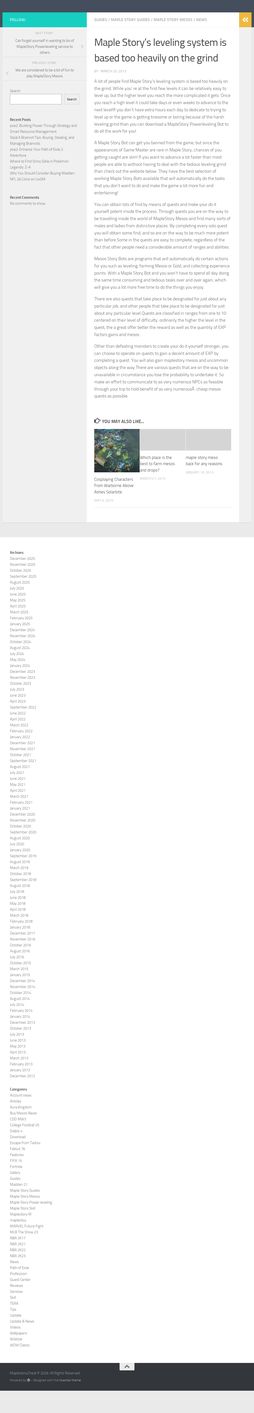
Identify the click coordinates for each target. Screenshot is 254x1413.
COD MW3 (18, 1141)
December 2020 (22, 836)
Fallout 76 (17, 1171)
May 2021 (17, 807)
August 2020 (20, 860)
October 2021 (20, 777)
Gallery (15, 1195)
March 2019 (19, 890)
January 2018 (20, 949)
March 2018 (19, 937)
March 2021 (19, 819)
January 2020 (20, 872)
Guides (100, 42)
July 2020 (17, 866)
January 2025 (20, 646)
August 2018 (20, 908)
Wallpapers (18, 1355)
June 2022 (18, 735)
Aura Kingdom (21, 1129)
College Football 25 (24, 1147)
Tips (13, 1331)
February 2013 (21, 1086)
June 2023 (18, 717)
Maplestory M (21, 1236)
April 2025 (18, 628)
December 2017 (22, 955)
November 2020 (22, 842)
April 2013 (18, 1074)
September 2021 (23, 783)
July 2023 (17, 711)
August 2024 (20, 670)
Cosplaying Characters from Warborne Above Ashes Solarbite (114, 508)
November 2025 (22, 587)
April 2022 (18, 741)
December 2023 (22, 694)
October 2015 (20, 985)
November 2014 (22, 1009)
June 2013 (18, 1062)
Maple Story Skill (22, 1230)
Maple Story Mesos (173, 42)
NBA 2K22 (18, 1272)
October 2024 (20, 664)
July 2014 (17, 1027)
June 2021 (18, 801)
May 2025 (17, 622)
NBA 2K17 (18, 1260)
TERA (14, 1326)
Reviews (16, 1308)
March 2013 (19, 1080)
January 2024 (20, 688)
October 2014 (20, 1015)
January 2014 (20, 1039)
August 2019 (20, 884)
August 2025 (20, 604)
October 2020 (20, 848)
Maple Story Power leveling (31, 1224)
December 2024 (22, 652)
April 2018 (18, 932)
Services (16, 1314)
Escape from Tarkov (25, 1165)
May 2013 (17, 1068)
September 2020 (23, 854)
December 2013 (22, 1045)
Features (17, 1177)
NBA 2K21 (18, 1266)
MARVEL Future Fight (26, 1248)
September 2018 (23, 902)
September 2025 (23, 598)
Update (15, 1337)
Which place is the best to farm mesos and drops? (157, 486)
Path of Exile (19, 1290)
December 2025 (22, 581)
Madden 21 (19, 1207)
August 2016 (20, 973)
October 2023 (20, 706)
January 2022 (20, 759)
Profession (18, 1296)
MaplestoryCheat (47, 17)
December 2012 (22, 1098)
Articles (15, 1123)
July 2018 (17, 914)
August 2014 (20, 1021)
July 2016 (17, 979)
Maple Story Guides (130, 42)
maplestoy (18, 1242)
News (201, 42)
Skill (13, 1320)
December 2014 (22, 1003)
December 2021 (22, 765)
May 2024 (17, 682)
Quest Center (20, 1302)
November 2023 (22, 700)
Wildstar (16, 1361)
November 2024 (22, 658)
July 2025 (17, 610)
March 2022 (19, 747)
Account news (21, 1117)
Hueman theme (70, 1402)
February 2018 (21, 943)
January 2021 (20, 830)
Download (18, 1159)
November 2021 (22, 771)
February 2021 (21, 824)
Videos (15, 1349)
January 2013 (20, 1092)
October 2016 (20, 967)
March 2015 (19, 991)
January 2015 (20, 997)
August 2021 (20, 789)
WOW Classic (20, 1367)
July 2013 (17, 1056)
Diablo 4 (16, 1153)
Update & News (22, 1343)
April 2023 (18, 723)
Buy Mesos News (23, 1135)
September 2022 (23, 729)
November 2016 (22, 961)
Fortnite (16, 1189)
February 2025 (21, 640)
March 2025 (19, 634)
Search (15, 113)
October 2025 (20, 593)
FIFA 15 (16, 1183)
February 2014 (21, 1033)
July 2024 (17, 676)
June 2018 (18, 920)
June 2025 (18, 616)
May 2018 (17, 926)
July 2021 (17, 795)
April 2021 (18, 813)
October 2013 (20, 1050)
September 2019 (23, 878)
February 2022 (21, 753)
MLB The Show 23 (24, 1254)
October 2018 (20, 896)
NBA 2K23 (18, 1278)
